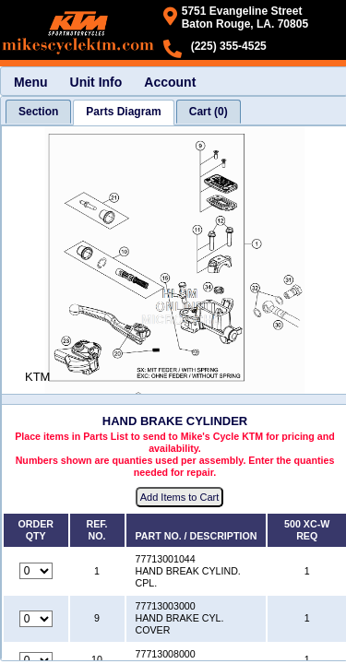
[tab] (38, 112)
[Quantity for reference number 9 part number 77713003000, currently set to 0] (36, 619)
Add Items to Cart (180, 497)
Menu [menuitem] (31, 82)
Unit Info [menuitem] (96, 82)
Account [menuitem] (170, 82)
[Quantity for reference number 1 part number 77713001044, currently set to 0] (36, 571)
